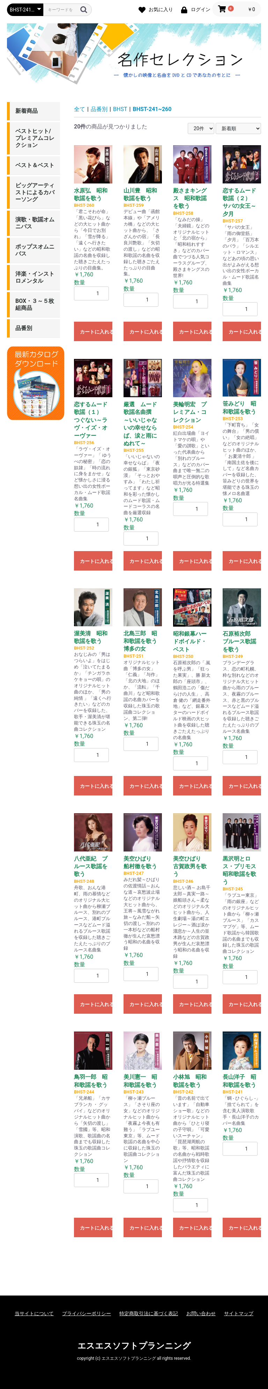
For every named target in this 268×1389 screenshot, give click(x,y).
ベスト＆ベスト (34, 165)
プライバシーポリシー (86, 1313)
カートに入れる (96, 332)
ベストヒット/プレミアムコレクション (34, 138)
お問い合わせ (201, 1313)
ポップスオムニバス (34, 250)
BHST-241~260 (152, 109)
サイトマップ (238, 1313)
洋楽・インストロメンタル (34, 277)
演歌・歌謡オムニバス (34, 223)
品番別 (23, 328)
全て (79, 109)
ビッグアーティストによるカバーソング (34, 192)
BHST (120, 109)
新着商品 (26, 111)
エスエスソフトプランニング (134, 1346)
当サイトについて (34, 1313)
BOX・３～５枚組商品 (34, 304)
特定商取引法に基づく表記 (148, 1313)
